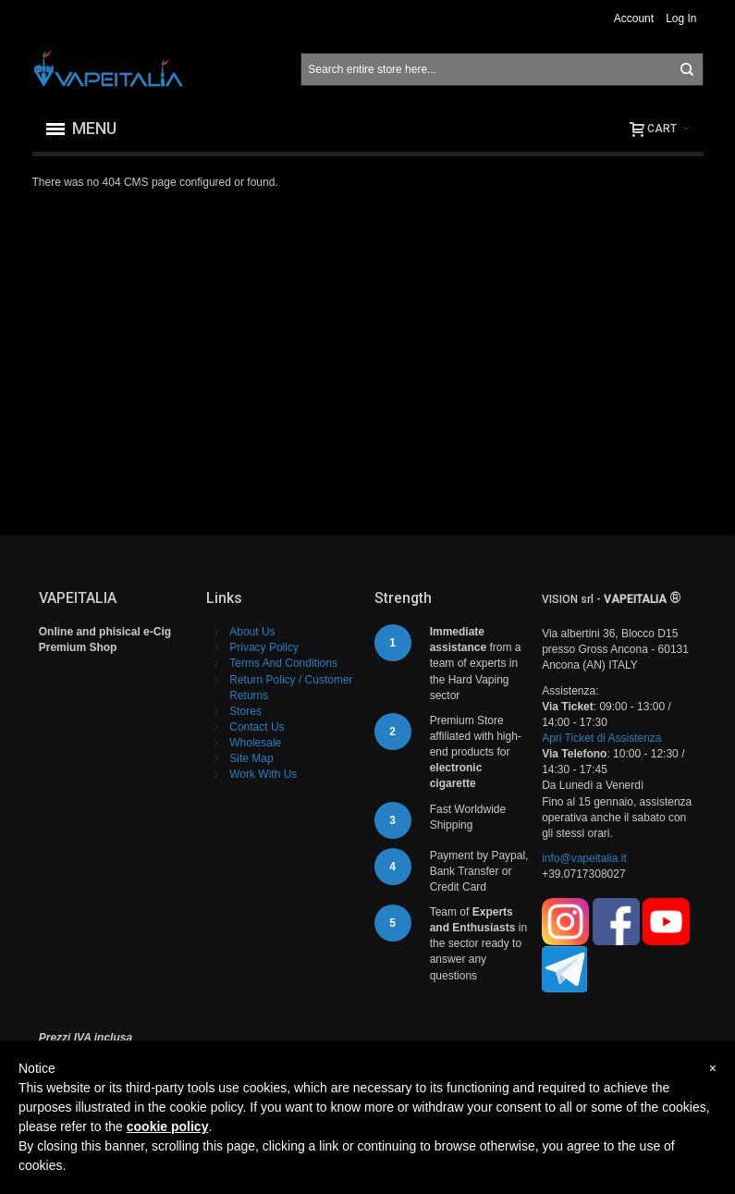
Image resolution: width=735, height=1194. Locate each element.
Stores (245, 711)
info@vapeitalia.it (584, 858)
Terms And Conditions (283, 663)
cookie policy (168, 1126)
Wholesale (255, 742)
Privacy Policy (264, 647)
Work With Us (263, 774)
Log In (681, 18)
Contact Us (256, 726)
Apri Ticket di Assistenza (601, 738)
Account (634, 18)
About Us (252, 631)
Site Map (251, 758)
